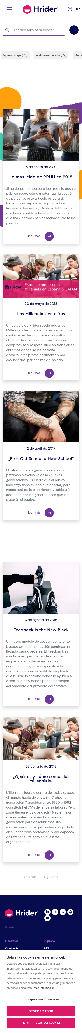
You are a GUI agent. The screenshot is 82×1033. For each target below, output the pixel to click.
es (75, 9)
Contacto (12, 948)
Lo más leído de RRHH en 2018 (41, 177)
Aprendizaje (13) (15, 55)
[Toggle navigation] (8, 9)
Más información (44, 988)
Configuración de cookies (41, 999)
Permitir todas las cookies (41, 1022)
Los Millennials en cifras (41, 314)
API (46, 948)
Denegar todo (41, 1011)
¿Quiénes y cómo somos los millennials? (41, 778)
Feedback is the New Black (41, 630)
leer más (41, 236)
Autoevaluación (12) (51, 55)
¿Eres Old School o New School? (41, 458)
